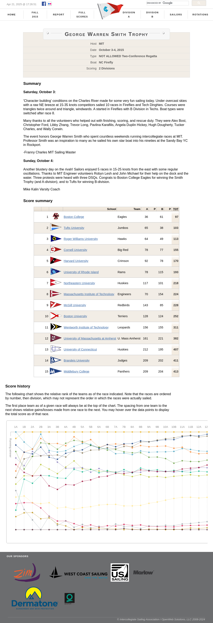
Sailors (176, 15)
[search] (167, 3)
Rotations (200, 15)
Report (58, 15)
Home (12, 15)
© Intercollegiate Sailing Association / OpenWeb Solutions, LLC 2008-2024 (161, 620)
